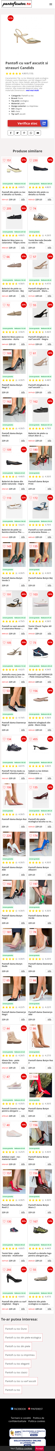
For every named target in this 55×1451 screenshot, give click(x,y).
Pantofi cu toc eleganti (17, 1363)
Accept (39, 1448)
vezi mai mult (32, 90)
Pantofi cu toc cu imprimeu (20, 1355)
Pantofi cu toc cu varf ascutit (20, 1381)
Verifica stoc (32, 123)
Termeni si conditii (21, 1418)
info (23, 199)
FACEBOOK (18, 1409)
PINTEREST (35, 1409)
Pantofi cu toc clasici (16, 1372)
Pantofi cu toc (12, 1390)
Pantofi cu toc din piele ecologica (23, 1337)
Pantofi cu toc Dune (16, 1328)
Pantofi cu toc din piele (17, 1346)
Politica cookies (36, 1421)
